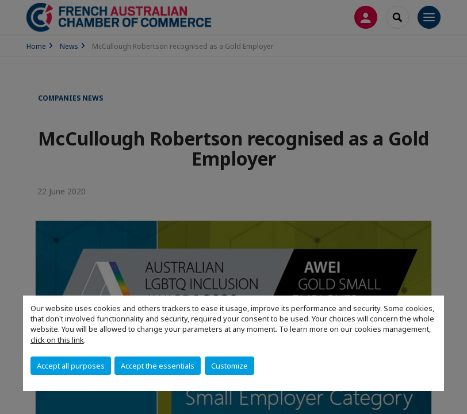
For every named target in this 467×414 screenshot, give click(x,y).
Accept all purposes (71, 366)
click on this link (57, 340)
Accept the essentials (157, 366)
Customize (229, 366)
